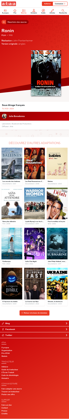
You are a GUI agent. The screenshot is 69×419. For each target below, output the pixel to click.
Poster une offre (8, 395)
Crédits (4, 414)
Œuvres (24, 11)
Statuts (4, 356)
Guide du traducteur (9, 370)
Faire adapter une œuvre (11, 389)
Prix (14, 11)
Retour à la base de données (34, 313)
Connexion (60, 4)
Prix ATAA (5, 353)
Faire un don (6, 405)
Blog (35, 323)
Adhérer (47, 4)
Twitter (35, 335)
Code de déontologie (9, 375)
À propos (5, 348)
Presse (4, 411)
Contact (4, 408)
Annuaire (34, 11)
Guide (43, 11)
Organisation (6, 351)
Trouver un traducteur (10, 392)
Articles (52, 11)
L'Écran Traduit (7, 373)
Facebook (35, 329)
